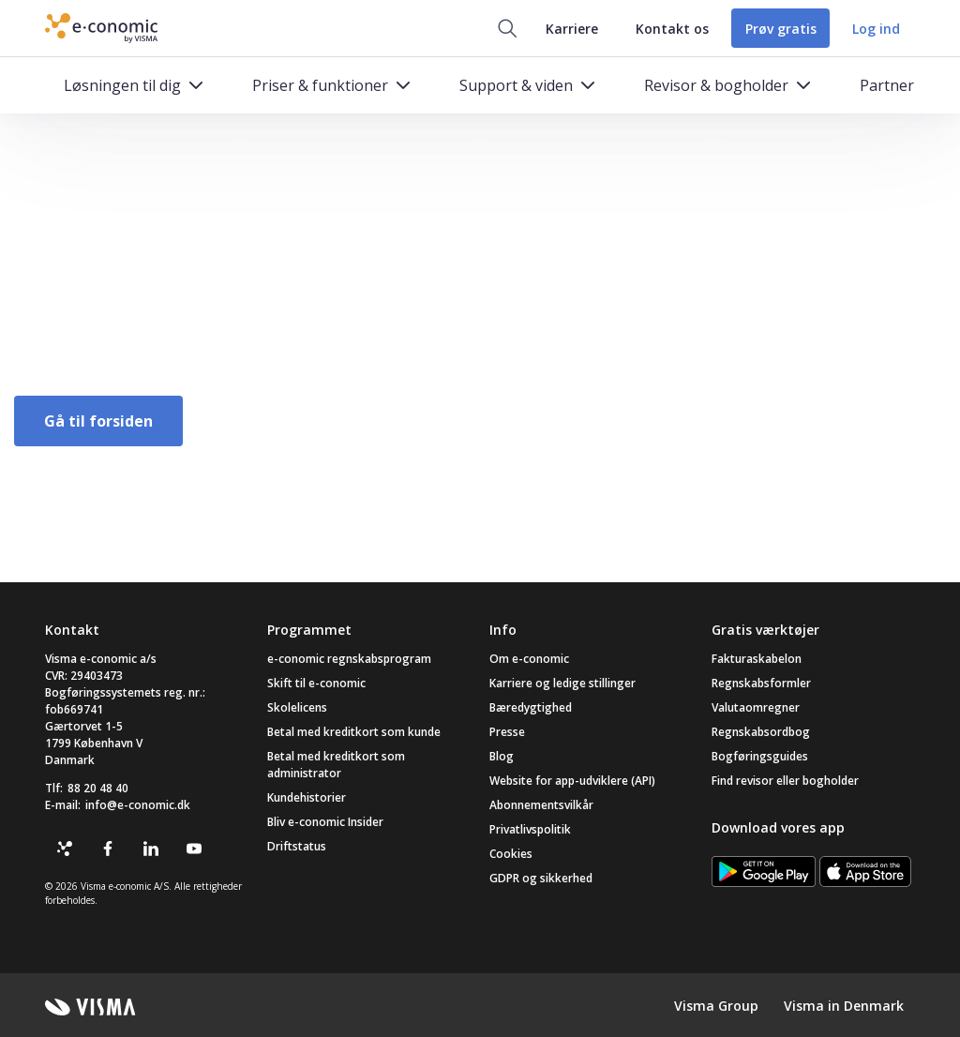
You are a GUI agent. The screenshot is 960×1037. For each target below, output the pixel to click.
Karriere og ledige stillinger (562, 683)
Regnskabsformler (761, 683)
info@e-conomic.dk (137, 805)
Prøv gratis (779, 29)
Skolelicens (297, 707)
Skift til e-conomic (316, 683)
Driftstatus (296, 846)
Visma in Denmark (844, 1005)
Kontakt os (669, 29)
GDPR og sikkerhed (540, 878)
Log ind (876, 29)
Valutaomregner (756, 707)
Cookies (510, 854)
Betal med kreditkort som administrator (336, 764)
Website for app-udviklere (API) (572, 781)
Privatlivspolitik (530, 829)
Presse (507, 732)
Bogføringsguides (760, 756)
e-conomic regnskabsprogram (349, 659)
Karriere (569, 29)
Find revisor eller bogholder (785, 781)
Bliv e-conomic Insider (325, 822)
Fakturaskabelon (757, 659)
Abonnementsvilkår (541, 805)
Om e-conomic (529, 659)
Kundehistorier (306, 797)
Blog (501, 756)
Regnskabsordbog (761, 732)
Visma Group (716, 1005)
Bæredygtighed (530, 707)
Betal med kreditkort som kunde (354, 732)
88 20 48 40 (98, 788)
